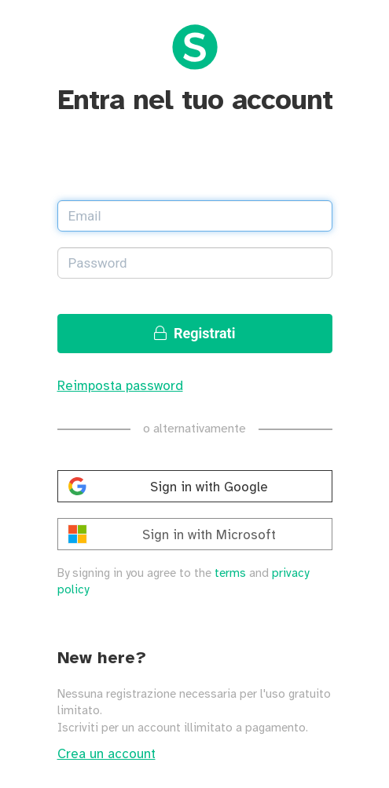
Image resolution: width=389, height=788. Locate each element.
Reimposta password (120, 386)
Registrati (195, 333)
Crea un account (106, 754)
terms (230, 573)
